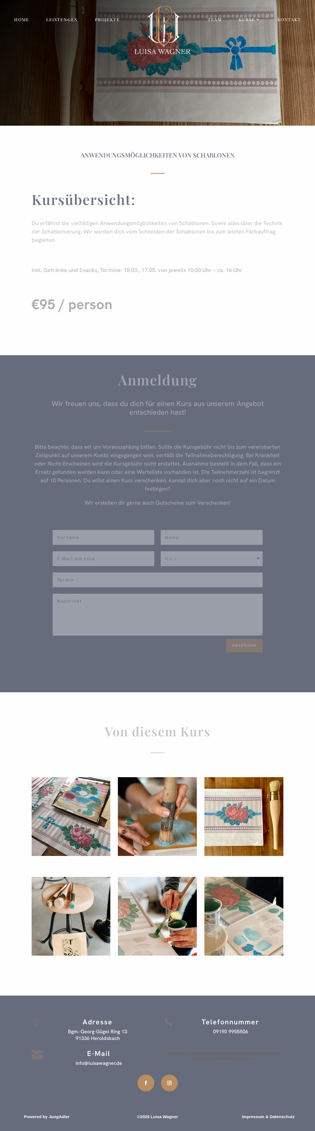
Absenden (244, 645)
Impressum (253, 1116)
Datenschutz (282, 1116)
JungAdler (59, 1116)
